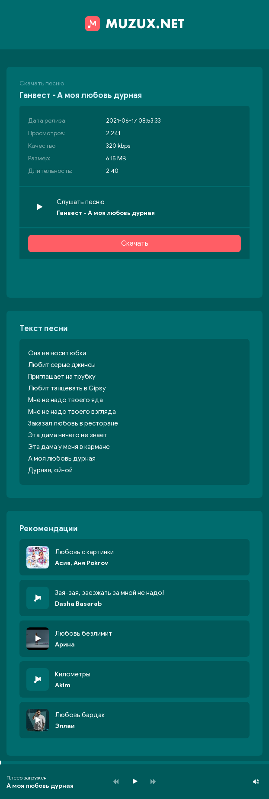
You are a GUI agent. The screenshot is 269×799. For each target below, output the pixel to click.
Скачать (134, 243)
